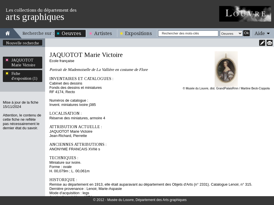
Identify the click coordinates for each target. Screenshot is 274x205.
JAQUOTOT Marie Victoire (23, 62)
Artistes (103, 33)
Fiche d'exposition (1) (24, 76)
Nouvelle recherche (22, 43)
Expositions (138, 33)
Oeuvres (71, 33)
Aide (260, 33)
